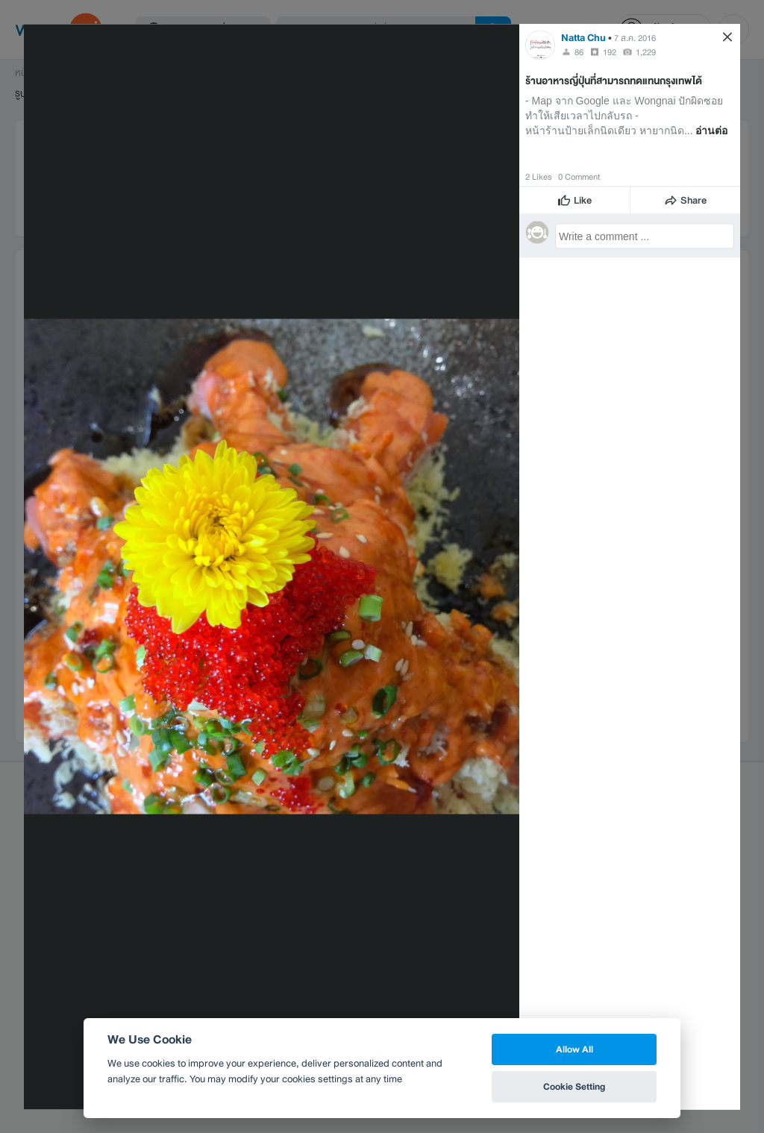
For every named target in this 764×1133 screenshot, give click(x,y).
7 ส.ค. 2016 (635, 37)
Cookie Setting (574, 1086)
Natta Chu (583, 37)
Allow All (574, 1049)
